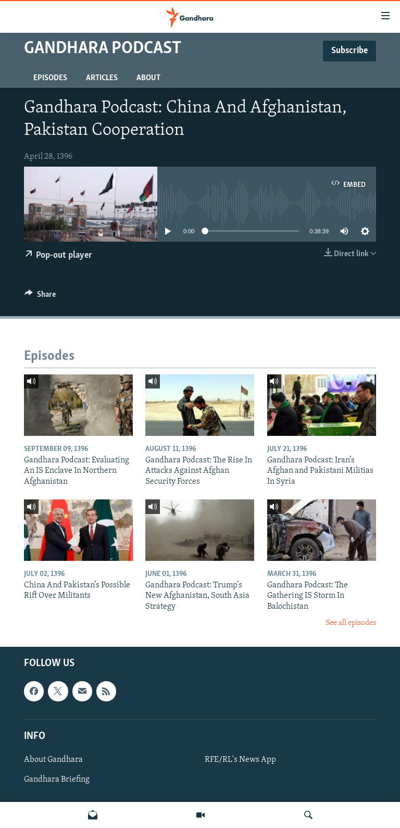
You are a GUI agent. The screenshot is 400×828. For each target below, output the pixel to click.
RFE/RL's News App (240, 759)
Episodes (50, 78)
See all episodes (351, 623)
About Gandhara (53, 759)
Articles (102, 78)
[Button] (40, 297)
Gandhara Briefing (57, 779)
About (148, 78)
